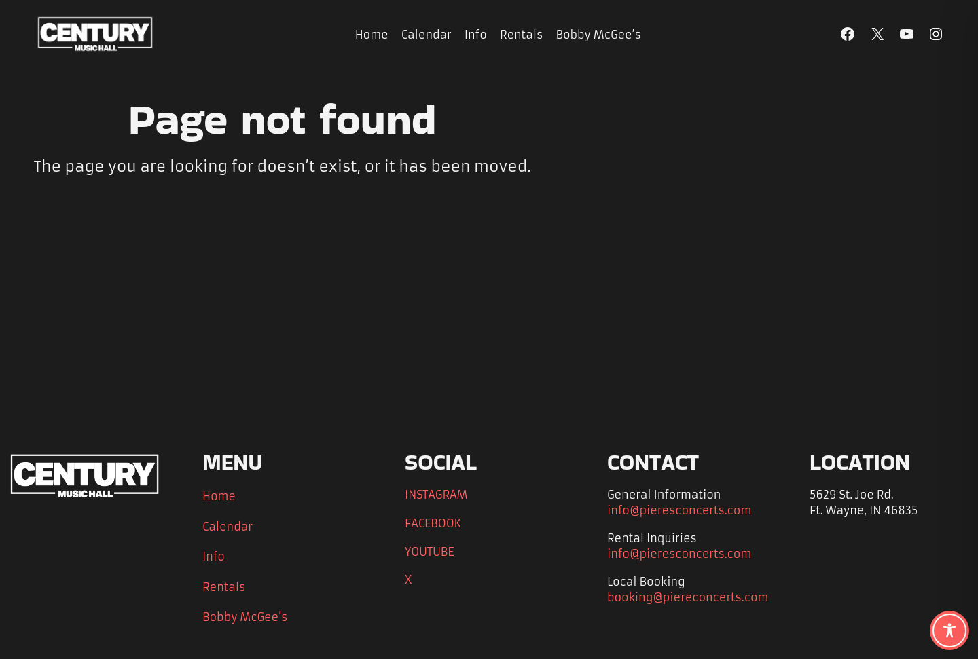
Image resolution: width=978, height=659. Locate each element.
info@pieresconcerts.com (679, 510)
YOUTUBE (429, 552)
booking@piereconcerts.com (687, 597)
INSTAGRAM (436, 495)
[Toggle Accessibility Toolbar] (949, 630)
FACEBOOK (433, 523)
